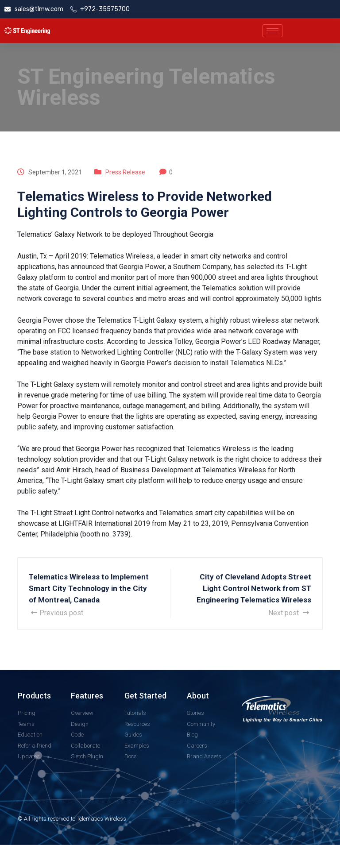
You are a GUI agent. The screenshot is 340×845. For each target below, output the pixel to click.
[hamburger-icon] (272, 30)
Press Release (125, 172)
